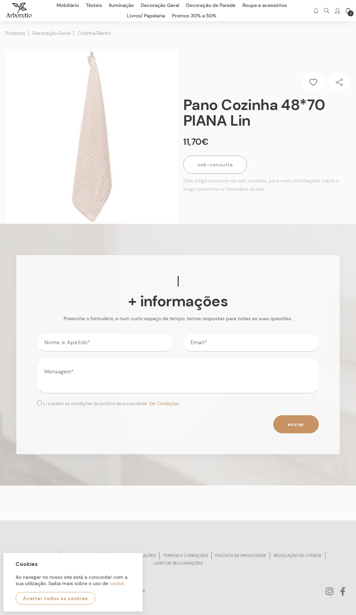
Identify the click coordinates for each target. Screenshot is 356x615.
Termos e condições (185, 555)
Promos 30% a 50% (194, 16)
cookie (117, 583)
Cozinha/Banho (94, 33)
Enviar (296, 424)
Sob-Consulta (215, 164)
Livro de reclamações (178, 563)
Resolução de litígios (298, 555)
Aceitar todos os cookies (55, 598)
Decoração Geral (51, 33)
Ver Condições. (164, 404)
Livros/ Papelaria (146, 16)
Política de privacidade (240, 555)
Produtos (15, 33)
